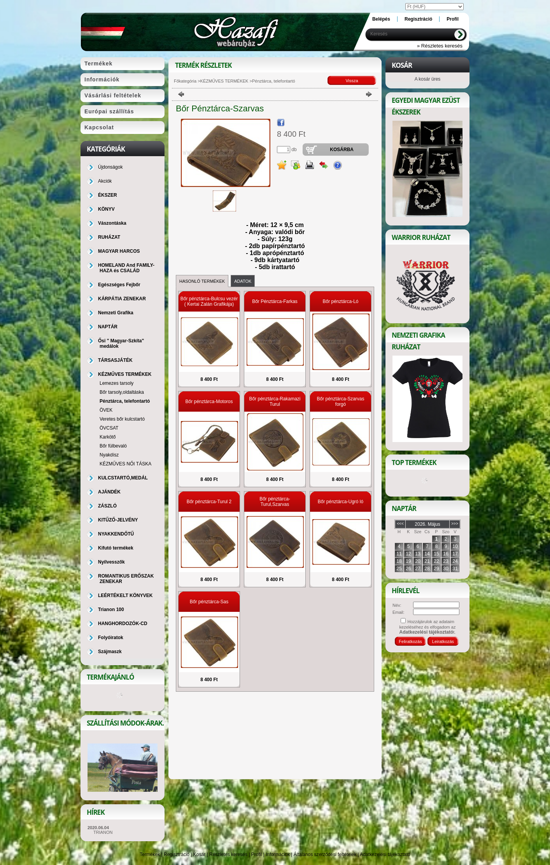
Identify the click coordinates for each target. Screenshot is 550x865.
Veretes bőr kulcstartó (122, 419)
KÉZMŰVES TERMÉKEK (224, 81)
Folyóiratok (110, 637)
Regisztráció (176, 854)
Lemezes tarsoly (116, 383)
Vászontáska (112, 223)
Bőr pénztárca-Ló (340, 301)
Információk (278, 854)
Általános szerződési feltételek (325, 854)
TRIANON (103, 832)
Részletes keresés (228, 854)
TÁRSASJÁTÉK (115, 360)
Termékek (150, 854)
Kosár (199, 854)
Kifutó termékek (115, 548)
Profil (256, 854)
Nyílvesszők (111, 562)
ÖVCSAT (109, 428)
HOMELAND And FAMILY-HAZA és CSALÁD (126, 267)
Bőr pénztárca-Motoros (209, 401)
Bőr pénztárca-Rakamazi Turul (274, 401)
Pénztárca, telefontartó (125, 401)
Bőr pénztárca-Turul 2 (209, 501)
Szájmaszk (110, 651)
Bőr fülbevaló (113, 446)
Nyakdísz (109, 455)
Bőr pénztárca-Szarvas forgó (340, 401)
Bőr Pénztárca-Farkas (275, 301)
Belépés (381, 19)
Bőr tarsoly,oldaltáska (122, 392)
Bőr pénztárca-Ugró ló (340, 501)
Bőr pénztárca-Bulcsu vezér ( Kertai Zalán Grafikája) (209, 301)
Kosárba (342, 149)
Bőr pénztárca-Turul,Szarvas (274, 501)
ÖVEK (106, 410)
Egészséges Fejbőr (119, 284)
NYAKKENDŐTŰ (116, 534)
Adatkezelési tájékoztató (385, 854)
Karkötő (108, 437)
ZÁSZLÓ (107, 506)
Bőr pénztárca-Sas (209, 601)
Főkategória (185, 81)
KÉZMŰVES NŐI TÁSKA (125, 464)
